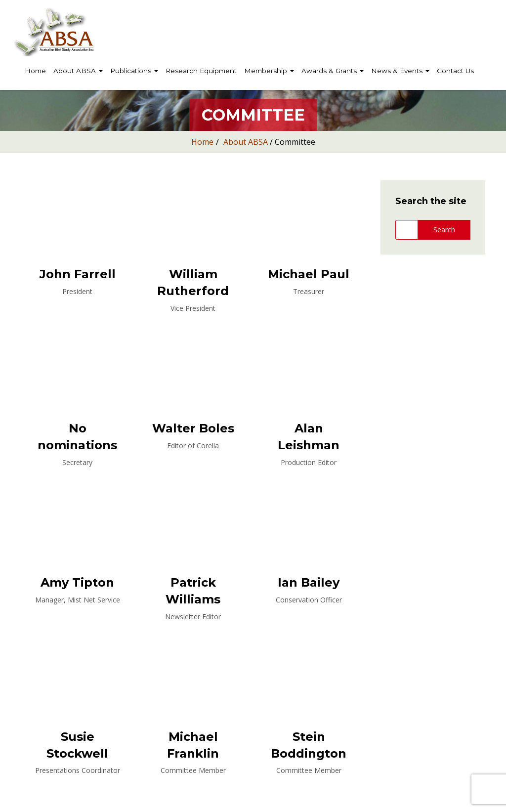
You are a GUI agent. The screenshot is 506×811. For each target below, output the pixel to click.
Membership (269, 71)
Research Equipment (201, 71)
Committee (295, 141)
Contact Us (455, 71)
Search (444, 229)
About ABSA (78, 71)
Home (35, 71)
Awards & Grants (332, 71)
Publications (134, 71)
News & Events (400, 71)
